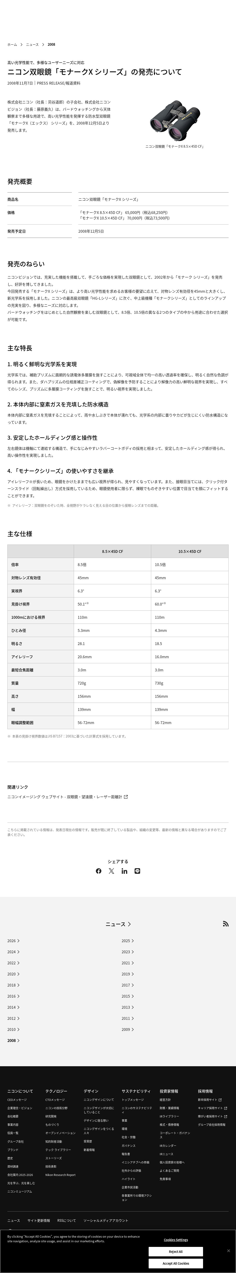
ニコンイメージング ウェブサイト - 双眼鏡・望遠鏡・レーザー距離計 (67, 796)
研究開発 (50, 1116)
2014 (11, 1007)
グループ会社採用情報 (211, 1125)
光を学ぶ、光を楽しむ (21, 1183)
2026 (11, 940)
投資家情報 (169, 1091)
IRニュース (166, 1154)
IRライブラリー (169, 1116)
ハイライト (129, 1179)
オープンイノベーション (60, 1133)
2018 (11, 985)
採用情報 (205, 1091)
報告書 (126, 1154)
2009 (126, 1029)
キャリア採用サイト (212, 1108)
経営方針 (165, 1100)
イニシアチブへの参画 (135, 1162)
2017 (126, 985)
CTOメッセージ (55, 1100)
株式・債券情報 (169, 1125)
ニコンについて (20, 1091)
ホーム (12, 44)
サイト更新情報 (38, 1220)
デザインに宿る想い (96, 1121)
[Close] (229, 1254)
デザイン (91, 1091)
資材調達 (12, 1166)
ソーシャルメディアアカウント (105, 1220)
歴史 (10, 1158)
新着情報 (89, 1150)
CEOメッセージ (17, 1100)
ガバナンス (129, 1146)
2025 (126, 940)
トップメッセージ (133, 1100)
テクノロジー (56, 1091)
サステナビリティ (136, 1091)
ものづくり (52, 1125)
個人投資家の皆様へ (172, 1162)
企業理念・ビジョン (19, 1108)
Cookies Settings (176, 1243)
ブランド (12, 1150)
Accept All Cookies (176, 1267)
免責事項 (165, 1179)
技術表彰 (50, 1166)
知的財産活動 (53, 1141)
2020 (11, 974)
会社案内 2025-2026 (20, 1175)
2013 (126, 1007)
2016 (11, 996)
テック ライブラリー (58, 1150)
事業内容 (12, 1125)
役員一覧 (12, 1133)
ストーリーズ (53, 1158)
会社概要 (12, 1116)
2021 (126, 962)
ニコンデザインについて (99, 1100)
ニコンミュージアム (19, 1191)
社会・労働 (129, 1137)
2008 (11, 1040)
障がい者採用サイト (212, 1116)
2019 (126, 974)
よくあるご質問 (169, 1170)
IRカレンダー (168, 1146)
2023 (126, 951)
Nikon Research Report (60, 1175)
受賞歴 (88, 1141)
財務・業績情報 (169, 1108)
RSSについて (66, 1220)
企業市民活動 (130, 1187)
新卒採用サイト (209, 1100)
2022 (11, 962)
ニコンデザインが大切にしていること (99, 1110)
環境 (124, 1129)
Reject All (176, 1255)
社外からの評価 (131, 1170)
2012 (11, 1018)
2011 (126, 1018)
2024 (11, 951)
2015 (126, 996)
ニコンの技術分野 (56, 1108)
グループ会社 (15, 1141)
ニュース (32, 44)
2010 (11, 1029)
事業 (124, 1121)
